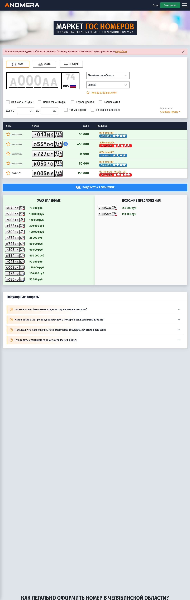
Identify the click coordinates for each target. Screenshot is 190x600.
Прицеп (71, 64)
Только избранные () (103, 92)
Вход (156, 5)
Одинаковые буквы (20, 102)
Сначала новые (169, 111)
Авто (17, 64)
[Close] (183, 51)
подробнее (121, 51)
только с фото (75, 110)
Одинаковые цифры (52, 102)
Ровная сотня (109, 102)
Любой (92, 85)
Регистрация (170, 5)
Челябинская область (101, 75)
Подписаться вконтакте (98, 187)
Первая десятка (82, 102)
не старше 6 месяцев (105, 110)
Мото (44, 64)
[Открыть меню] (184, 5)
